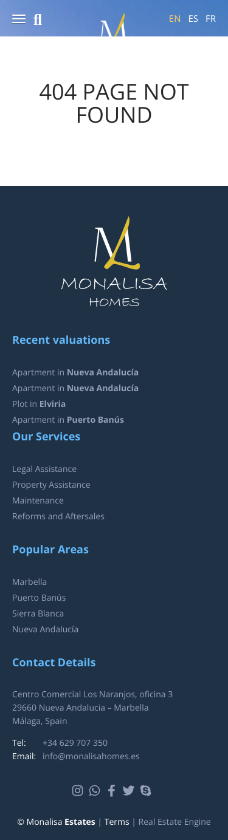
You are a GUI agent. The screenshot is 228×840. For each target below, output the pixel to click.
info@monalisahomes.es (91, 756)
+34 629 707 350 (75, 743)
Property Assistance (51, 485)
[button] (19, 19)
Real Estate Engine (175, 822)
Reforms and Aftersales (58, 516)
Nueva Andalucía (45, 629)
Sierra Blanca (38, 614)
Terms (117, 822)
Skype (147, 791)
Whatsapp (96, 791)
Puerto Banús (39, 598)
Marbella (29, 582)
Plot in (39, 404)
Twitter (130, 791)
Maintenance (38, 501)
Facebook (113, 791)
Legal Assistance (44, 469)
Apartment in (75, 372)
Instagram (79, 791)
